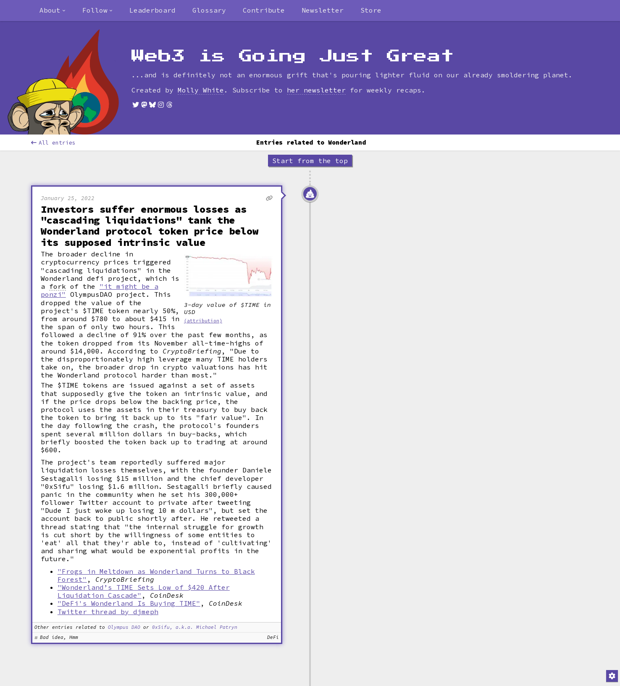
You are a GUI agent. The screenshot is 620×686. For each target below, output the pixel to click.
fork (57, 286)
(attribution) (203, 321)
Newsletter (323, 10)
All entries (53, 143)
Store (370, 10)
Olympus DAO (124, 627)
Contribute (264, 10)
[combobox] (52, 10)
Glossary (209, 10)
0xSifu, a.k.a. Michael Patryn (194, 627)
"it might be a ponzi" (99, 290)
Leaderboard (152, 10)
